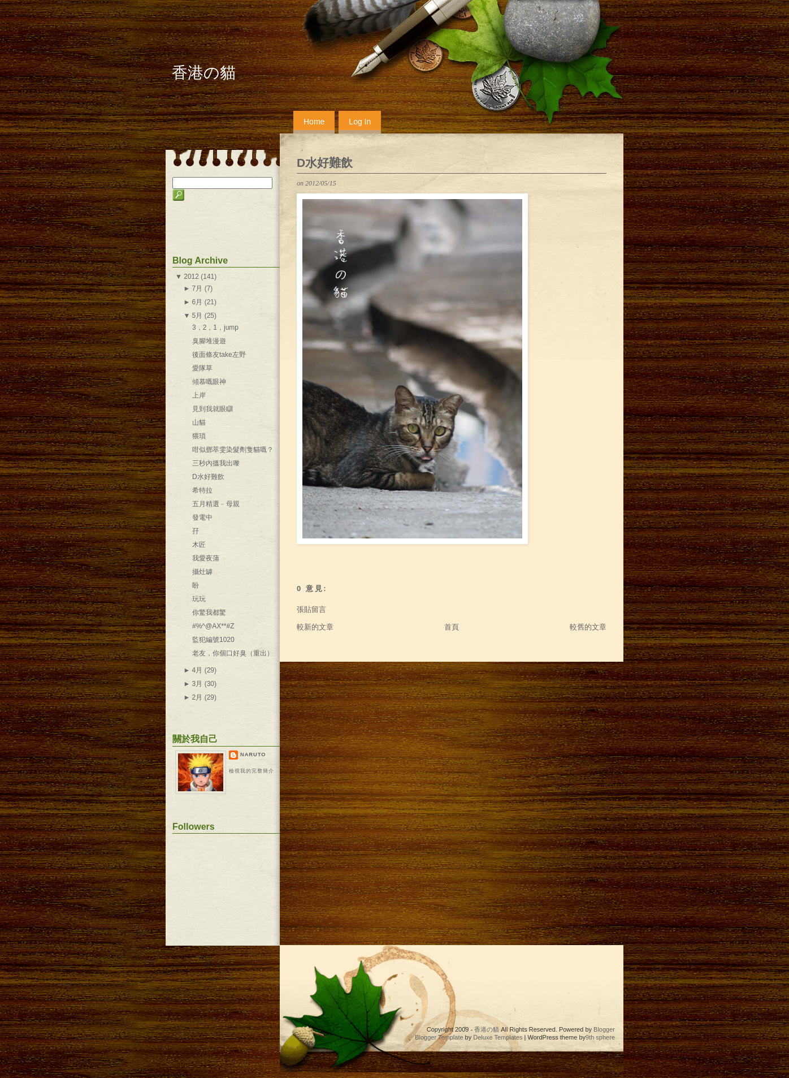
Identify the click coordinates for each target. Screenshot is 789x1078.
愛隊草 (202, 368)
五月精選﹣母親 (216, 504)
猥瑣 (199, 436)
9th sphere (600, 1037)
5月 (197, 316)
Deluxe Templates (497, 1037)
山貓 (199, 422)
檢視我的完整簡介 (251, 771)
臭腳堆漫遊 (209, 341)
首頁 (451, 627)
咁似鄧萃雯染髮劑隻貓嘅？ (233, 450)
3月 (197, 684)
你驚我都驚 (209, 612)
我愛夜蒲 (205, 558)
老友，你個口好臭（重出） (233, 653)
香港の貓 (204, 72)
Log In (360, 121)
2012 (191, 277)
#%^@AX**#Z (213, 626)
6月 (197, 302)
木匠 (199, 545)
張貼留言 (311, 609)
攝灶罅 (202, 572)
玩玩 (199, 599)
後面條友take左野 (219, 355)
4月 (197, 670)
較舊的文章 (588, 627)
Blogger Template (439, 1037)
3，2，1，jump (215, 327)
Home (314, 121)
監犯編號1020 (213, 640)
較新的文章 (315, 627)
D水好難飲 (325, 162)
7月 (197, 288)
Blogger (604, 1029)
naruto (253, 754)
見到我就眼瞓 (212, 409)
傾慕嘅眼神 (209, 382)
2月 (197, 697)
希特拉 (202, 490)
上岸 (199, 395)
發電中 (202, 517)
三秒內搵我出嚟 (216, 463)
